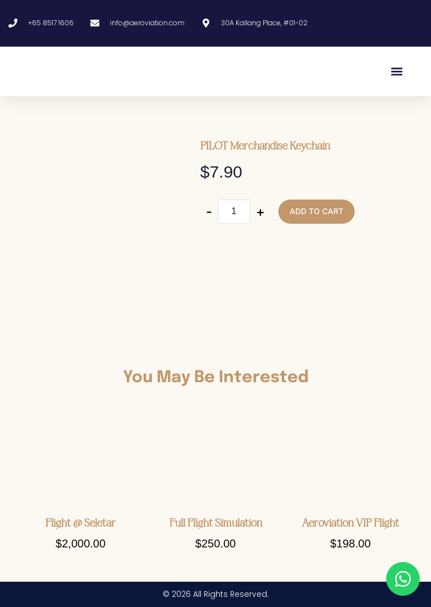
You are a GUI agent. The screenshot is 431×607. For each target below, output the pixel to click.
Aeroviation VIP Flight (350, 523)
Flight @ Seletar (80, 523)
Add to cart (316, 211)
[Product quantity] (234, 212)
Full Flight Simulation (215, 523)
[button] (396, 71)
